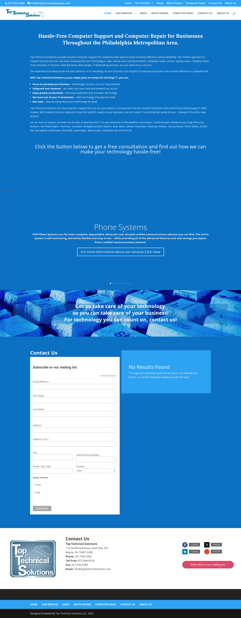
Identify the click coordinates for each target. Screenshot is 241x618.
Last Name (38, 409)
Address (37, 425)
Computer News (195, 3)
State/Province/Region (88, 455)
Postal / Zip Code (42, 466)
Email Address (41, 381)
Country (80, 466)
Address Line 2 (40, 439)
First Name (38, 395)
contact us (162, 319)
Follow (194, 544)
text (38, 492)
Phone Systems (120, 227)
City (35, 452)
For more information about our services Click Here (120, 252)
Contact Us (215, 3)
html (38, 485)
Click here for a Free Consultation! (120, 164)
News (160, 3)
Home (128, 3)
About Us (230, 3)
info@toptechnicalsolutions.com (92, 569)
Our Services (142, 3)
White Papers (175, 3)
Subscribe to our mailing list (208, 564)
